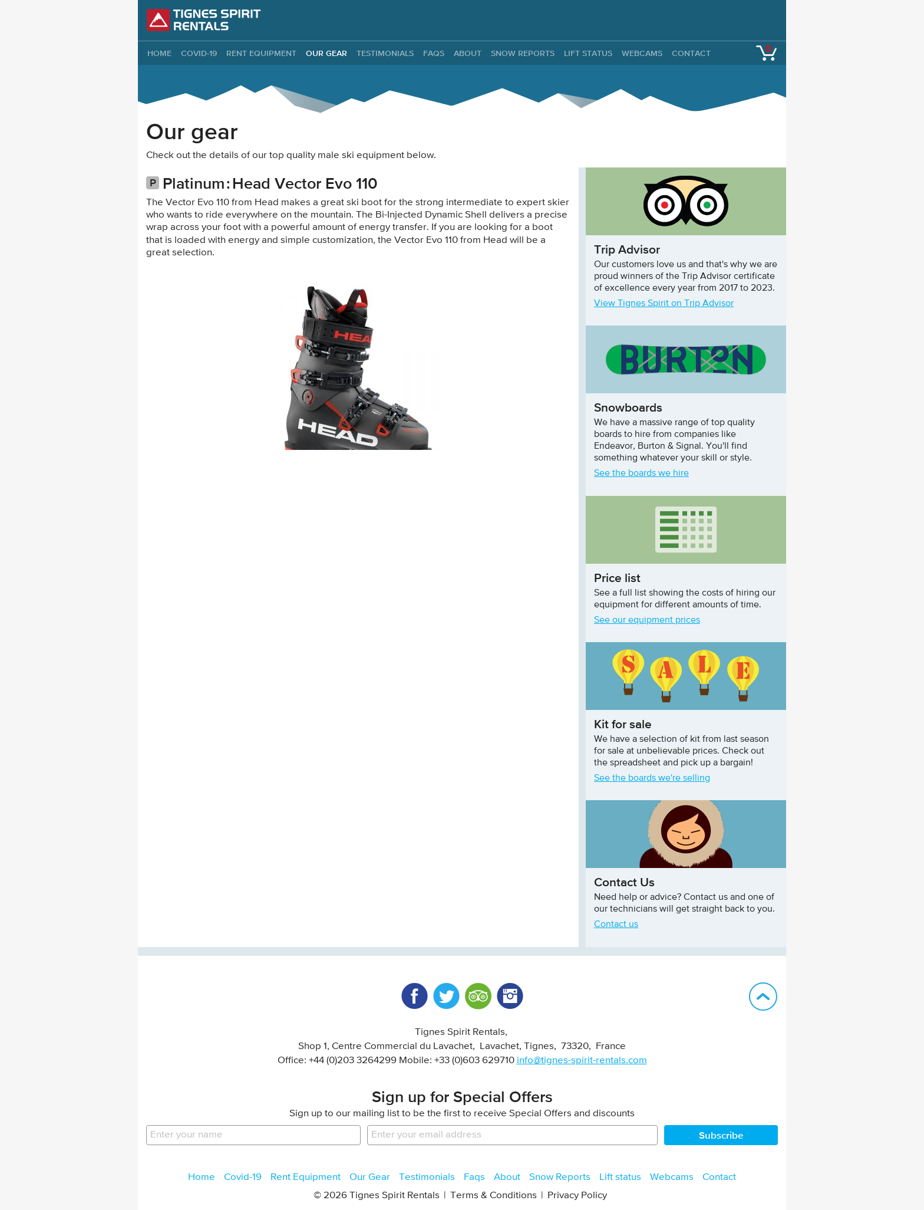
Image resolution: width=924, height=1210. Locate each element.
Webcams (642, 53)
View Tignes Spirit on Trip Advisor (664, 303)
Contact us (616, 924)
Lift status (588, 53)
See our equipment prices (647, 620)
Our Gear (326, 53)
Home (201, 1177)
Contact (691, 53)
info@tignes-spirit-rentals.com (582, 1061)
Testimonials (385, 53)
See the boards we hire (641, 473)
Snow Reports (523, 53)
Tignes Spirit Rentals (204, 20)
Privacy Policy (577, 1196)
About (467, 53)
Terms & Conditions (493, 1196)
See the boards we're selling (652, 778)
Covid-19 (199, 53)
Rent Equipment (261, 53)
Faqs (433, 53)
